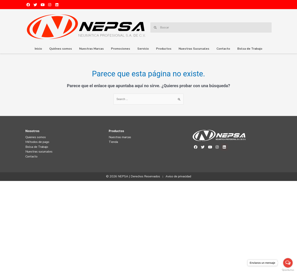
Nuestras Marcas (91, 49)
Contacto (223, 49)
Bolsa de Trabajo (249, 49)
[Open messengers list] (288, 263)
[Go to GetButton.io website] (288, 270)
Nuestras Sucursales (194, 49)
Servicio (143, 49)
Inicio (38, 49)
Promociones (120, 49)
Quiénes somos (60, 49)
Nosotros (32, 131)
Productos (163, 49)
